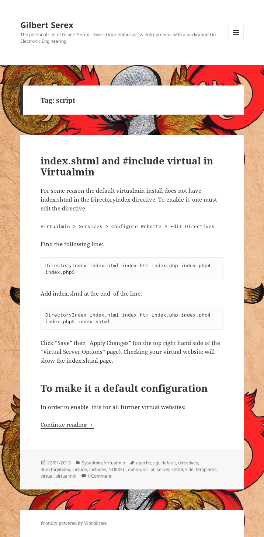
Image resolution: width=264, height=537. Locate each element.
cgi (156, 463)
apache (143, 463)
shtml (177, 469)
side (189, 469)
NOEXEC (117, 469)
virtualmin (66, 476)
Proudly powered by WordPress (74, 523)
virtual (47, 476)
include (79, 469)
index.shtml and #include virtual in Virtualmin (127, 166)
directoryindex (55, 469)
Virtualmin (114, 463)
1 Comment (99, 476)
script (148, 469)
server (163, 469)
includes (97, 469)
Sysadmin (92, 463)
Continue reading (67, 424)
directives (188, 463)
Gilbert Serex (46, 24)
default (168, 463)
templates (206, 469)
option (134, 469)
